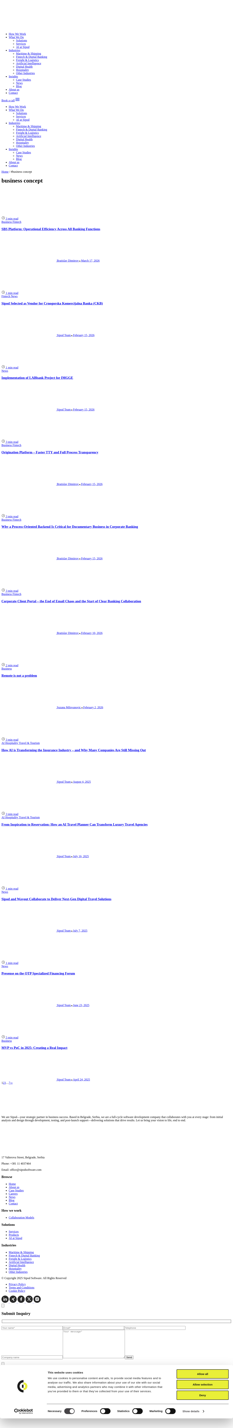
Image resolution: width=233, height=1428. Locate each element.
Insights (13, 76)
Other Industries (25, 73)
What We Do (16, 37)
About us (14, 89)
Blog (19, 86)
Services (21, 43)
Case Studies (23, 79)
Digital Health (24, 66)
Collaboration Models (21, 1217)
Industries (14, 50)
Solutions (21, 40)
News (19, 83)
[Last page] (12, 1082)
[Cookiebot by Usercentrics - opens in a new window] (24, 1421)
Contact (13, 92)
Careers (13, 1193)
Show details (191, 1420)
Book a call (8, 100)
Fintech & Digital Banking (31, 56)
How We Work (17, 33)
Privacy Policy (17, 1284)
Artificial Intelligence (28, 63)
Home (5, 171)
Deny (202, 1404)
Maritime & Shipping (28, 53)
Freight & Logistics (27, 60)
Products (14, 1234)
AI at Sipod (22, 47)
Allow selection (202, 1394)
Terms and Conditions (21, 1287)
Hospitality (22, 69)
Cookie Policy (17, 1290)
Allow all (202, 1383)
